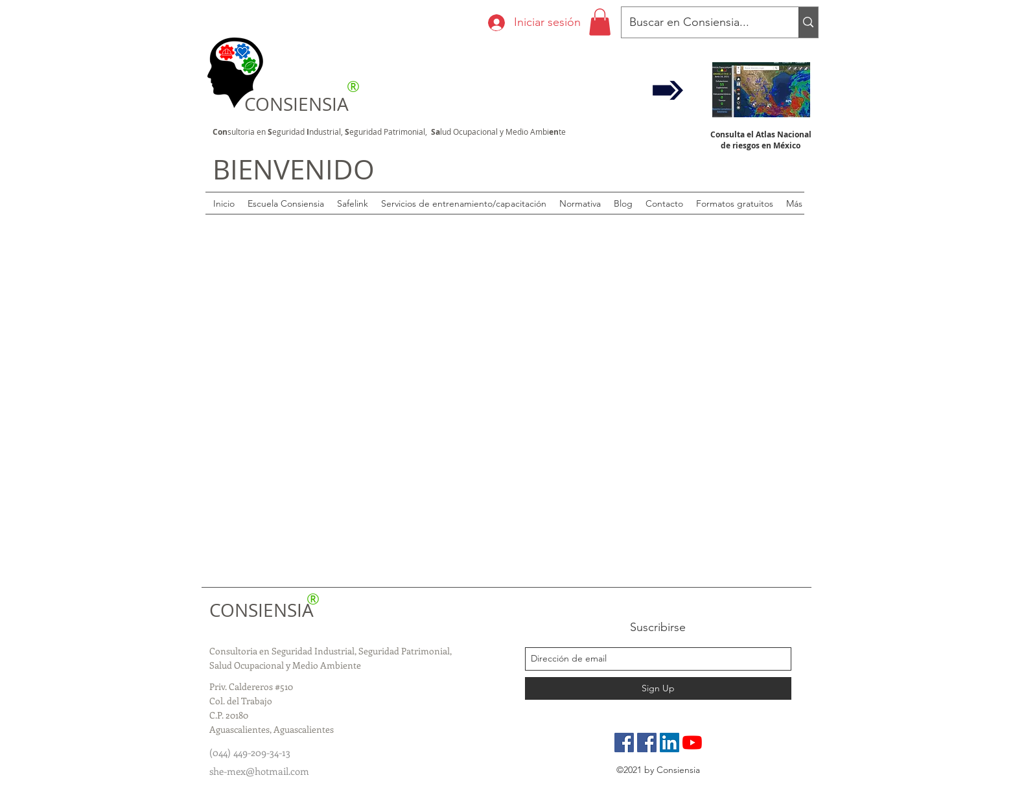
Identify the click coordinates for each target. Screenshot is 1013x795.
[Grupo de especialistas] (647, 742)
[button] (599, 22)
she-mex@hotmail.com (259, 771)
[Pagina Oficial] (624, 742)
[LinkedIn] (669, 742)
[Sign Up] (658, 688)
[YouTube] (692, 742)
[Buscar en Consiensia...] (700, 22)
